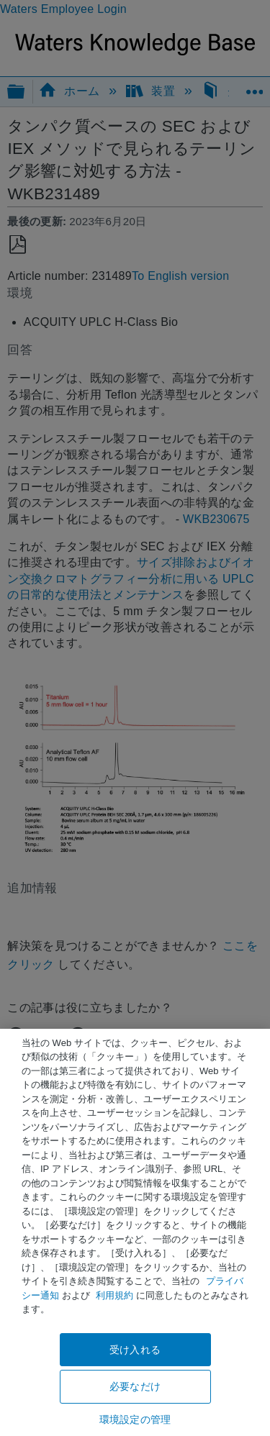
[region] (135, 1232)
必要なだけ (135, 1386)
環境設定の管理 (135, 1419)
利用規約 (114, 1295)
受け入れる (135, 1349)
